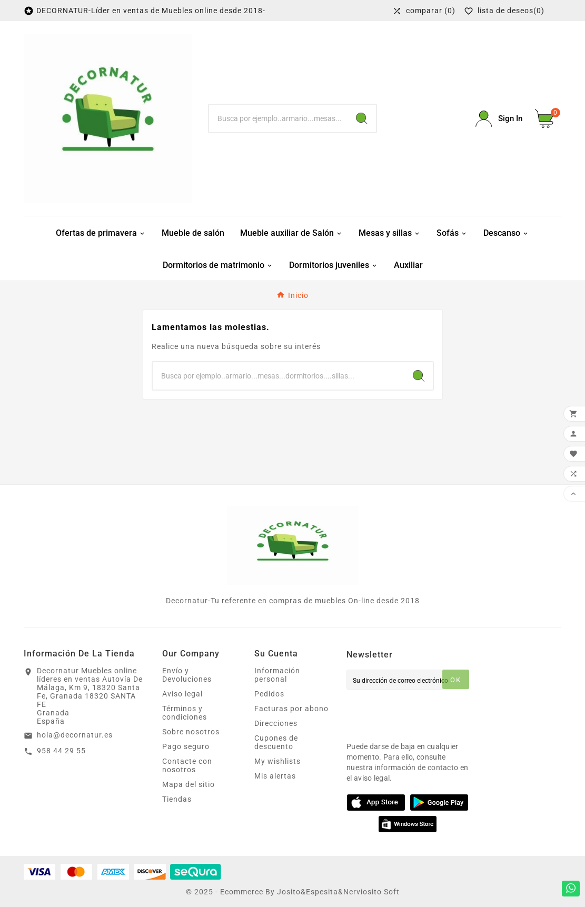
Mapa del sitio (188, 784)
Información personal (277, 674)
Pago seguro (186, 746)
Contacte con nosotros (187, 765)
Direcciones (276, 723)
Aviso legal (182, 694)
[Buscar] (278, 118)
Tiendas (177, 799)
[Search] (362, 118)
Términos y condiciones (184, 712)
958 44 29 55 (61, 750)
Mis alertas (275, 776)
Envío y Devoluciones (187, 674)
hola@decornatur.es (75, 735)
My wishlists (277, 761)
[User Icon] (498, 119)
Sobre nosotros (191, 731)
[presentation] (426, 712)
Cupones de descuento (276, 742)
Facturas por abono (291, 708)
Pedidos (269, 694)
